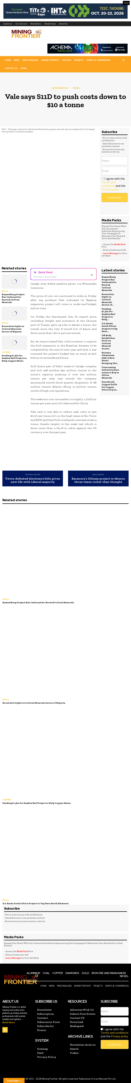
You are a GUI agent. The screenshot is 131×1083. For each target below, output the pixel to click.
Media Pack (120, 244)
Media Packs (50, 23)
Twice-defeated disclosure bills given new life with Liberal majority (32, 480)
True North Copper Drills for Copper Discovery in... (110, 386)
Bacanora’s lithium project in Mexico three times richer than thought (98, 480)
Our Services (21, 23)
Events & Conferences (98, 60)
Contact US (11, 68)
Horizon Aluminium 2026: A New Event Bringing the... (110, 357)
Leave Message (111, 253)
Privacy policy (110, 189)
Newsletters (35, 23)
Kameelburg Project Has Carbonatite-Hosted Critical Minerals (13, 298)
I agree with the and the (113, 184)
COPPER (6, 352)
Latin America (60, 88)
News (17, 60)
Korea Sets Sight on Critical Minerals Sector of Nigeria (13, 329)
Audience (7, 23)
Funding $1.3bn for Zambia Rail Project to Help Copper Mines (14, 358)
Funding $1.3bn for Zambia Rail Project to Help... (108, 314)
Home (8, 60)
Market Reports (50, 60)
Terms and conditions (108, 184)
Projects (79, 60)
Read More (8, 1022)
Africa (5, 291)
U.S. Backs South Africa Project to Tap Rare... (110, 327)
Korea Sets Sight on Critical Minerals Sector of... (108, 299)
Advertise (63, 23)
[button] (123, 60)
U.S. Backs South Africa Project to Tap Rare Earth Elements (35, 903)
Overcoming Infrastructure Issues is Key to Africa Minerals (110, 372)
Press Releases (30, 60)
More (24, 68)
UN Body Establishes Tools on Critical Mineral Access (108, 342)
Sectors (66, 60)
